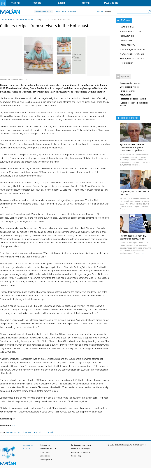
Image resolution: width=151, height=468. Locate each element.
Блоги (61, 3)
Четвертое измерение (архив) (133, 99)
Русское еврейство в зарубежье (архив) (134, 104)
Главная (15, 3)
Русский (108, 11)
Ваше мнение (110, 3)
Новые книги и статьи (130, 31)
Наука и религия (127, 91)
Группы (86, 3)
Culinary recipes (13, 432)
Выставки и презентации (132, 54)
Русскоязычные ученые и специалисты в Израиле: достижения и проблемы (132, 147)
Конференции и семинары (132, 49)
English (100, 11)
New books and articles (24, 19)
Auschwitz (38, 432)
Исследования (127, 36)
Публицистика (127, 27)
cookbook (49, 432)
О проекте (72, 11)
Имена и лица (126, 63)
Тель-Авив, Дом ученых (130, 83)
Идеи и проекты (127, 45)
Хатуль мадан (126, 95)
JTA (13, 426)
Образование (126, 40)
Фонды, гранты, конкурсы (132, 58)
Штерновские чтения (129, 87)
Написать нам (61, 11)
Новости (36, 3)
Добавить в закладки (43, 11)
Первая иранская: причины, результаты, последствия (133, 237)
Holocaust (26, 432)
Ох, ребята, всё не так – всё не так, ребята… (134, 193)
